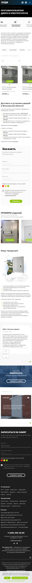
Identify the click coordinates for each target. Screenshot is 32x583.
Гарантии (15, 503)
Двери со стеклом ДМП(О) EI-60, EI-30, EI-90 (11, 515)
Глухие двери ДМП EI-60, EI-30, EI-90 (10, 512)
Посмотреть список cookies (20, 578)
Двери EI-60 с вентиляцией (8, 517)
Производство (22, 501)
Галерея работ (22, 489)
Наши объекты (4, 492)
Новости (3, 494)
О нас (2, 489)
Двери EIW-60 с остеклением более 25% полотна (13, 525)
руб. (5, 94)
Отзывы (7, 489)
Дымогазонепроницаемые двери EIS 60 (11, 520)
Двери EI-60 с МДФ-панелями (8, 522)
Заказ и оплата (4, 501)
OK (7, 578)
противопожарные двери (12, 568)
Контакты (8, 494)
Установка (15, 141)
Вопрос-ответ (13, 489)
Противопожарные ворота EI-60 (9, 527)
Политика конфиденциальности (16, 570)
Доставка (14, 125)
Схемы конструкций (22, 492)
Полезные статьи (16, 506)
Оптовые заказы (14, 501)
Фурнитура (22, 503)
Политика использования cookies (16, 580)
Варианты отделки (5, 506)
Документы (12, 492)
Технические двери (23, 527)
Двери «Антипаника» (22, 522)
